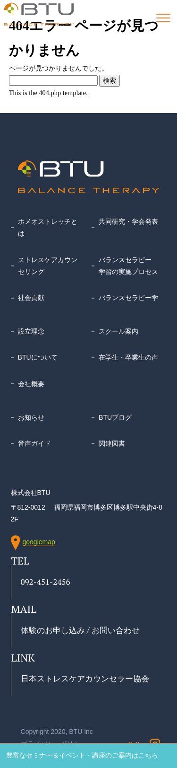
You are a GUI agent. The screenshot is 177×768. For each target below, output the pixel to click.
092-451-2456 (45, 581)
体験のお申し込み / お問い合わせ (80, 630)
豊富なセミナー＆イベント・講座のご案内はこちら (82, 755)
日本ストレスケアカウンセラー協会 (85, 678)
